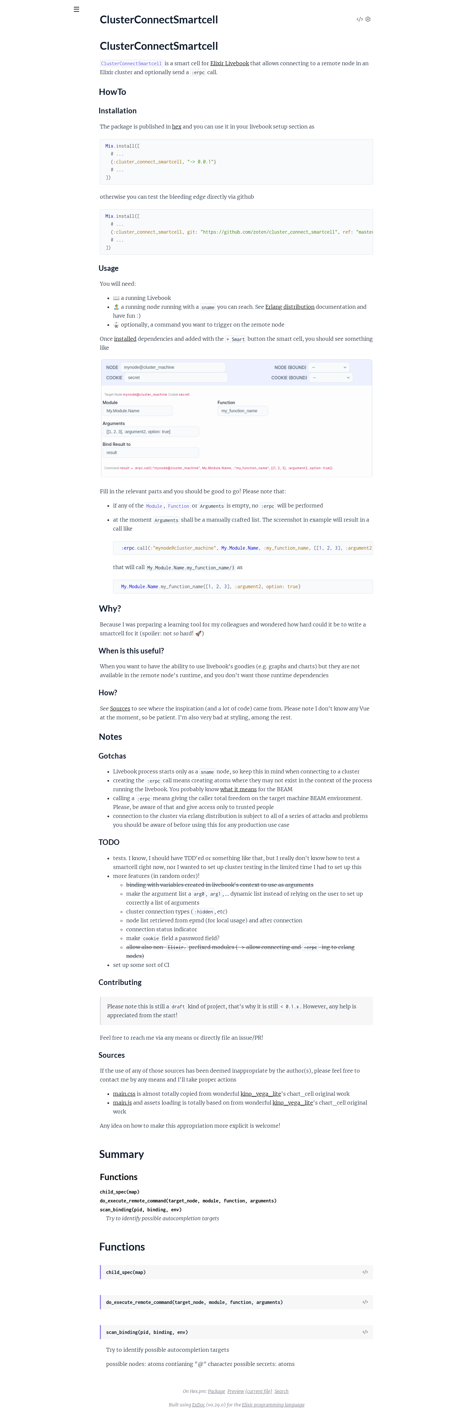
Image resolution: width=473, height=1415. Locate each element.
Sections (20, 77)
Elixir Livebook (279, 63)
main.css (174, 1093)
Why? (21, 94)
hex (226, 126)
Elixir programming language (322, 1405)
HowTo (23, 87)
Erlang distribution (339, 306)
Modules (39, 46)
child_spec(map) (169, 1192)
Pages (14, 46)
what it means (288, 789)
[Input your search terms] (49, 9)
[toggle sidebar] (89, 10)
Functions (22, 119)
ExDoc (248, 1405)
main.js (172, 1102)
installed (174, 338)
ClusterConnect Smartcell (45, 26)
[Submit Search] (9, 10)
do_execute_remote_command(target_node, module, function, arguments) (237, 1200)
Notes (22, 100)
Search (331, 1391)
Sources (170, 708)
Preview (285, 1391)
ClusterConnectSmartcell (33, 66)
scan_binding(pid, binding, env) (190, 1209)
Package (266, 1391)
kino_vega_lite (310, 1093)
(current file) (308, 1391)
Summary (21, 111)
